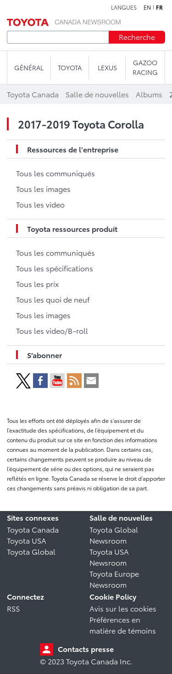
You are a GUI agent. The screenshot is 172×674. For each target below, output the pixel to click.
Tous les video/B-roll (52, 330)
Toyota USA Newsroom (109, 556)
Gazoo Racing (145, 67)
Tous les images (43, 188)
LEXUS (107, 67)
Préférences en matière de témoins (122, 624)
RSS (13, 608)
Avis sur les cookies (122, 608)
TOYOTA (70, 67)
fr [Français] (159, 7)
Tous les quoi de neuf (52, 299)
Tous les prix (37, 283)
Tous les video (40, 204)
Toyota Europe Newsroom (114, 579)
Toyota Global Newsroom (113, 534)
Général (29, 67)
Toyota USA (26, 540)
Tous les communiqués (55, 173)
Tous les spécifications (54, 268)
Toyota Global (31, 551)
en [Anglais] (147, 7)
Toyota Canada (33, 529)
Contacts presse (86, 648)
